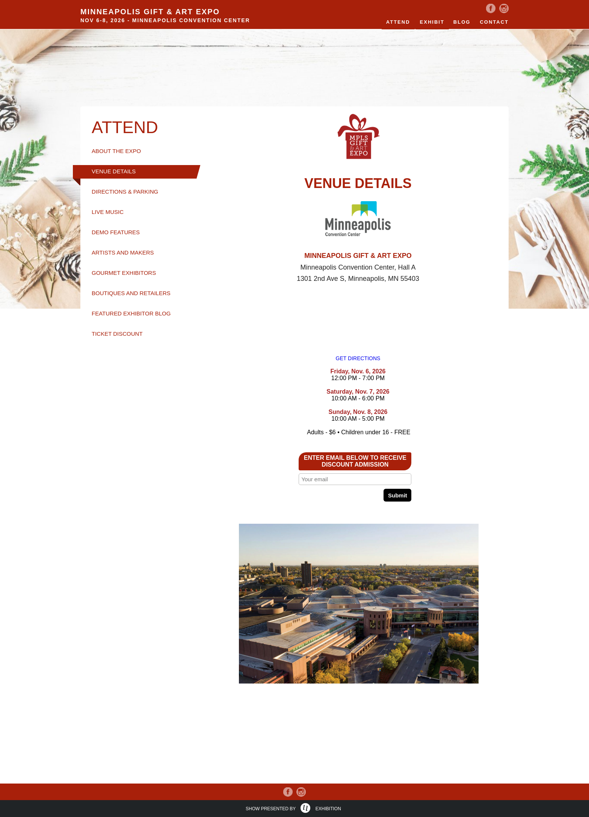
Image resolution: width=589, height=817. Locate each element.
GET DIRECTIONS (358, 358)
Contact (494, 22)
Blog (462, 22)
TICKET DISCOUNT (117, 333)
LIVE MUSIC (108, 212)
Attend (398, 22)
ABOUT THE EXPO (116, 151)
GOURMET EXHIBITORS (124, 273)
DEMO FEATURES (116, 232)
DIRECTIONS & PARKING (125, 191)
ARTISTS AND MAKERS (123, 252)
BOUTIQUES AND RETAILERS (131, 293)
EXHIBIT (432, 22)
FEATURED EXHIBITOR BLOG (131, 313)
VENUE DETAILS (114, 171)
